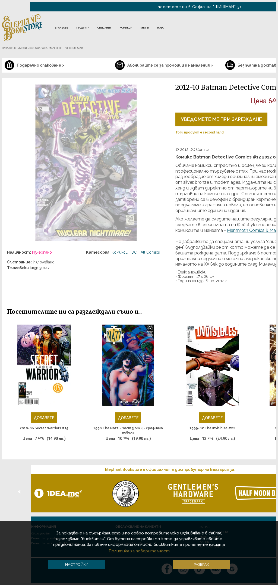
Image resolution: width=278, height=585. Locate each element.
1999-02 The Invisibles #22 (212, 428)
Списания (104, 27)
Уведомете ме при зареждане (221, 119)
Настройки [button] (76, 564)
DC (134, 252)
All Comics (150, 252)
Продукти (82, 27)
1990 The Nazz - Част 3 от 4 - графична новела (128, 430)
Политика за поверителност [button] (139, 551)
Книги (144, 27)
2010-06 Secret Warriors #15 (44, 428)
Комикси (126, 27)
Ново (160, 27)
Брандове (61, 27)
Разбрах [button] (201, 564)
